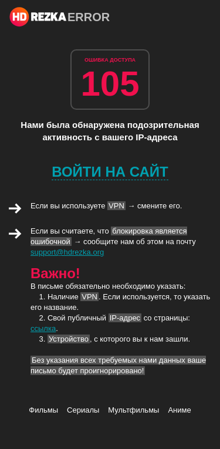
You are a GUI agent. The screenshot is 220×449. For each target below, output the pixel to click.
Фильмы (43, 410)
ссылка (43, 328)
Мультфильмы (133, 410)
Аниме (179, 410)
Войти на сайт (110, 172)
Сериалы (83, 410)
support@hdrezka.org (67, 252)
